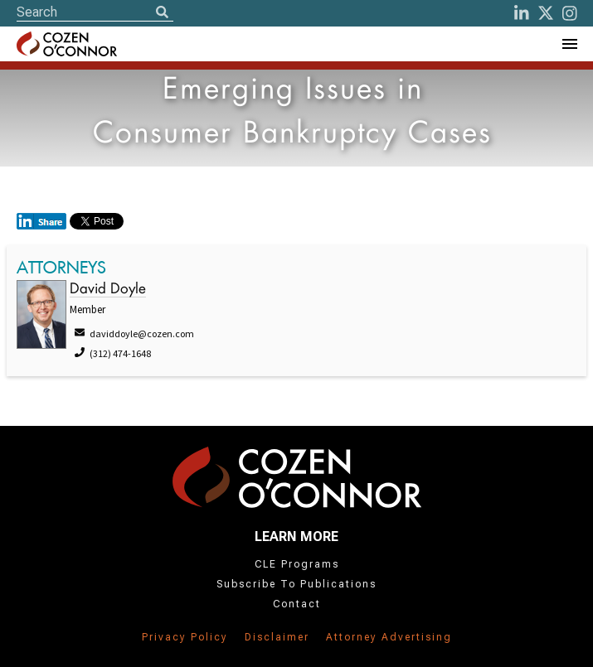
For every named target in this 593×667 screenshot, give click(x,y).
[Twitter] (545, 13)
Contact (297, 604)
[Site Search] (95, 12)
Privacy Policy (185, 637)
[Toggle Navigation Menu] (569, 44)
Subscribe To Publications (296, 584)
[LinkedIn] (521, 13)
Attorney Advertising (389, 637)
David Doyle (108, 290)
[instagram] (569, 13)
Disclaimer (277, 637)
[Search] (161, 13)
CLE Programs (297, 564)
